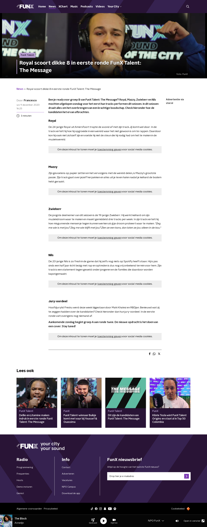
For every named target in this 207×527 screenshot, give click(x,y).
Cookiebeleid (178, 509)
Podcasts (87, 6)
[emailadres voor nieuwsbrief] (149, 476)
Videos (100, 6)
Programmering (25, 467)
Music (74, 6)
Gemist (20, 493)
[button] (93, 521)
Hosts (20, 480)
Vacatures (67, 480)
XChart (63, 6)
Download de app (71, 493)
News (52, 6)
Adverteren (68, 474)
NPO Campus (69, 487)
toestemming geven (109, 149)
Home (42, 6)
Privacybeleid (51, 509)
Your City (114, 6)
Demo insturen (24, 487)
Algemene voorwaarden (29, 509)
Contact (66, 467)
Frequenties (23, 474)
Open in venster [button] (194, 520)
